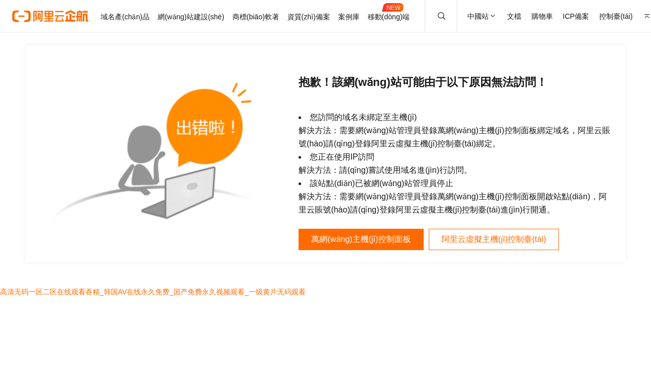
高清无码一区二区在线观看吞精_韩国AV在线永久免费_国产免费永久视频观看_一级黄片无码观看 (153, 292)
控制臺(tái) (616, 16)
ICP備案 (576, 16)
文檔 (514, 16)
